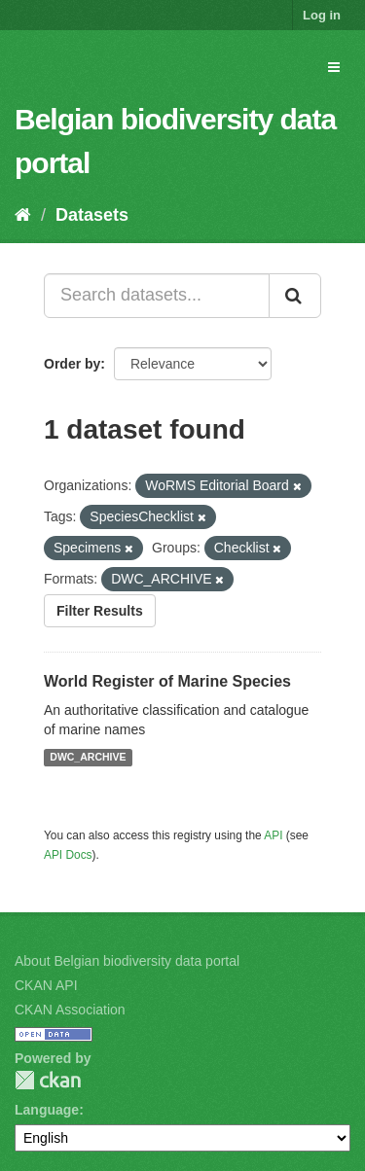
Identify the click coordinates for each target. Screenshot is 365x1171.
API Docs (68, 855)
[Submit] (295, 295)
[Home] (23, 215)
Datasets (91, 215)
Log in (322, 15)
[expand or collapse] (333, 67)
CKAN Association (70, 1009)
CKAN (48, 1080)
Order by (72, 364)
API (273, 835)
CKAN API (46, 985)
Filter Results (99, 611)
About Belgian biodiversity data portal (127, 961)
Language (47, 1110)
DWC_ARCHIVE (88, 757)
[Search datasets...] (157, 295)
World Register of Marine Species (167, 681)
